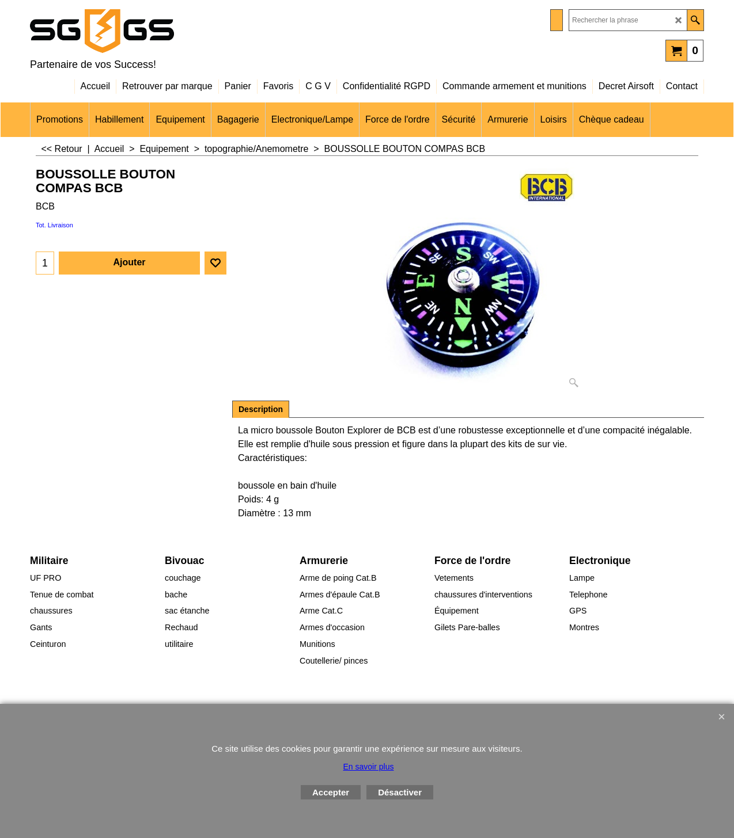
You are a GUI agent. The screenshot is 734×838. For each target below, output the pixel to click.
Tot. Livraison (54, 225)
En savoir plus (368, 766)
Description (261, 409)
